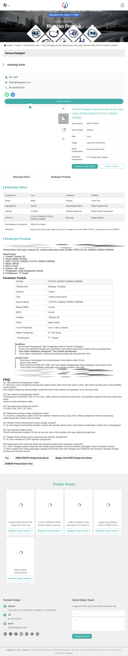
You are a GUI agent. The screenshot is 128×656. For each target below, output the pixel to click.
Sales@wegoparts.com (20, 82)
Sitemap (25, 650)
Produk (18, 45)
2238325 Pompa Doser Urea (19, 464)
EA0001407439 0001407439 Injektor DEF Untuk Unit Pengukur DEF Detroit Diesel (20, 524)
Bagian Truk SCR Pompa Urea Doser (74, 458)
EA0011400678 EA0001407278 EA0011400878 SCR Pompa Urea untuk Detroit (20, 571)
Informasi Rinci (21, 177)
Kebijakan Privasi (13, 650)
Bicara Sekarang (64, 101)
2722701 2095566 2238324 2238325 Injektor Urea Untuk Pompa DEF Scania (49, 524)
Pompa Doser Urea (31, 45)
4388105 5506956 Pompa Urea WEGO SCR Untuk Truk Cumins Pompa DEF (78, 524)
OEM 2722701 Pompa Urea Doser (32, 458)
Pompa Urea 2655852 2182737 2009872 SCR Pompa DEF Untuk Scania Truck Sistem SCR (107, 524)
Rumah (10, 45)
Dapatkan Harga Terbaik (85, 166)
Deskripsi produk (60, 177)
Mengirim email (82, 636)
